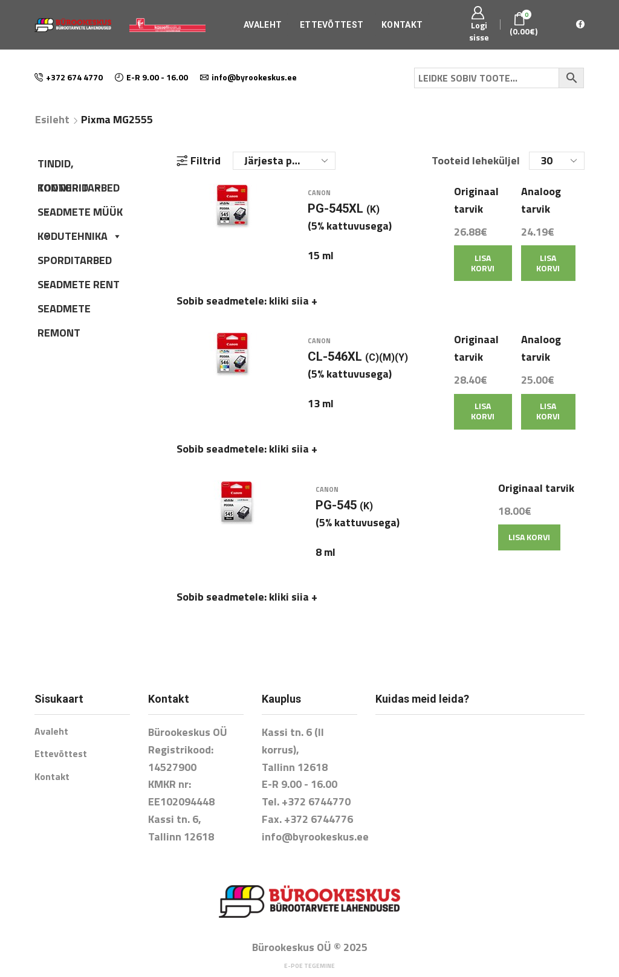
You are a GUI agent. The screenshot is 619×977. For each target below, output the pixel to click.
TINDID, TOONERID (70, 165)
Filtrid (199, 161)
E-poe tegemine (309, 942)
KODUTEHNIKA (79, 236)
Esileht (52, 119)
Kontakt (402, 25)
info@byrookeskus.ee (315, 813)
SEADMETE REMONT (64, 310)
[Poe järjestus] (284, 161)
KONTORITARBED (78, 189)
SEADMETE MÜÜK (80, 214)
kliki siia (293, 308)
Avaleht (263, 25)
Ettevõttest (331, 25)
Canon (319, 200)
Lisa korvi (482, 270)
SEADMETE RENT (78, 284)
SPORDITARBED (74, 262)
